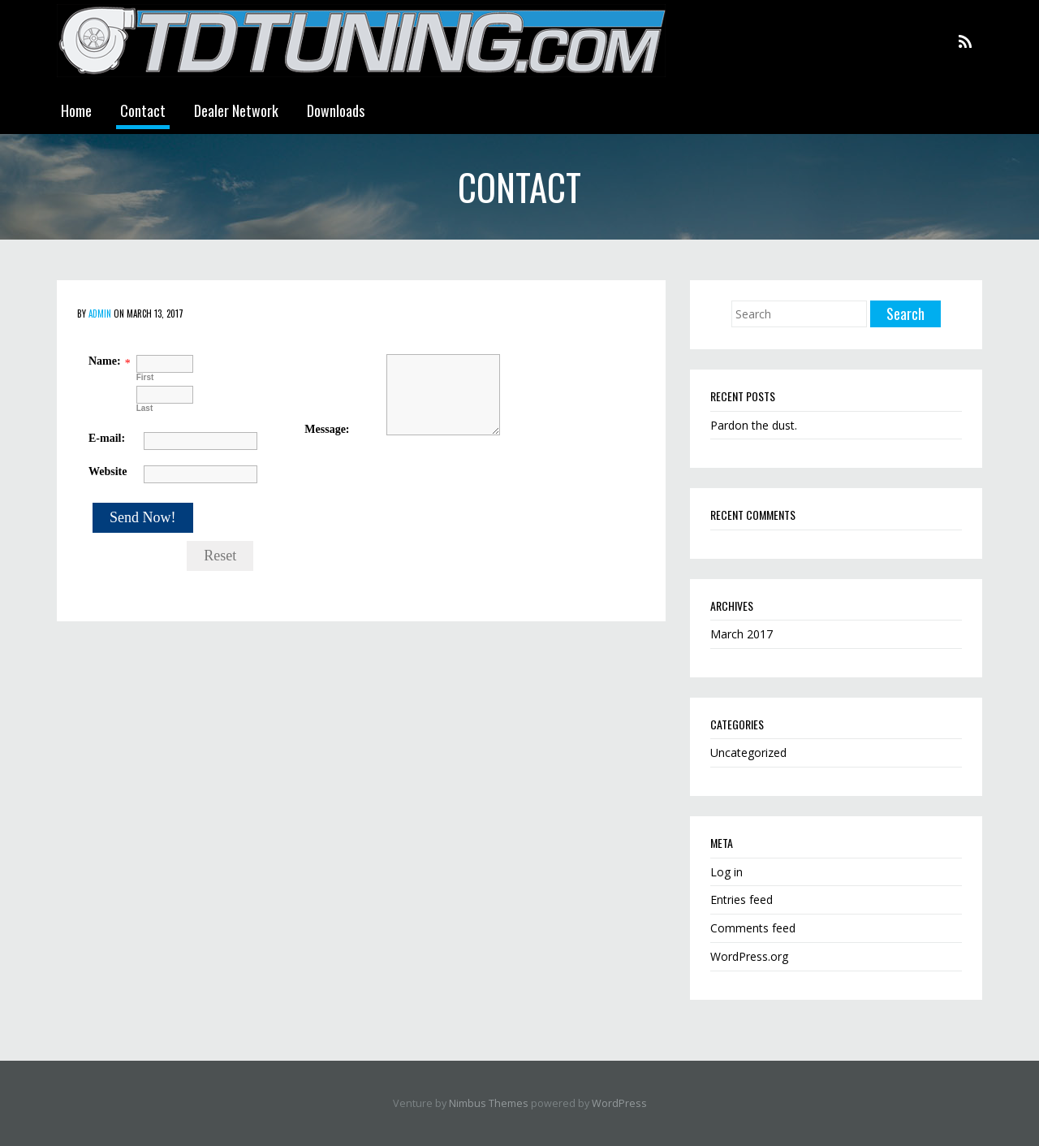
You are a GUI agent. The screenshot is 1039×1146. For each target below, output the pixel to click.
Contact (143, 110)
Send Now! (143, 517)
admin (99, 313)
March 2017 (741, 634)
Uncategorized (748, 752)
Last (144, 408)
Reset (220, 555)
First (145, 377)
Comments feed (752, 928)
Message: (326, 429)
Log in (726, 872)
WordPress (619, 1103)
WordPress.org (749, 956)
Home (76, 110)
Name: (104, 361)
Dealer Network (236, 110)
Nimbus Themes (488, 1103)
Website (107, 471)
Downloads (335, 110)
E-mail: (106, 438)
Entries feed (741, 899)
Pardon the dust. (753, 425)
